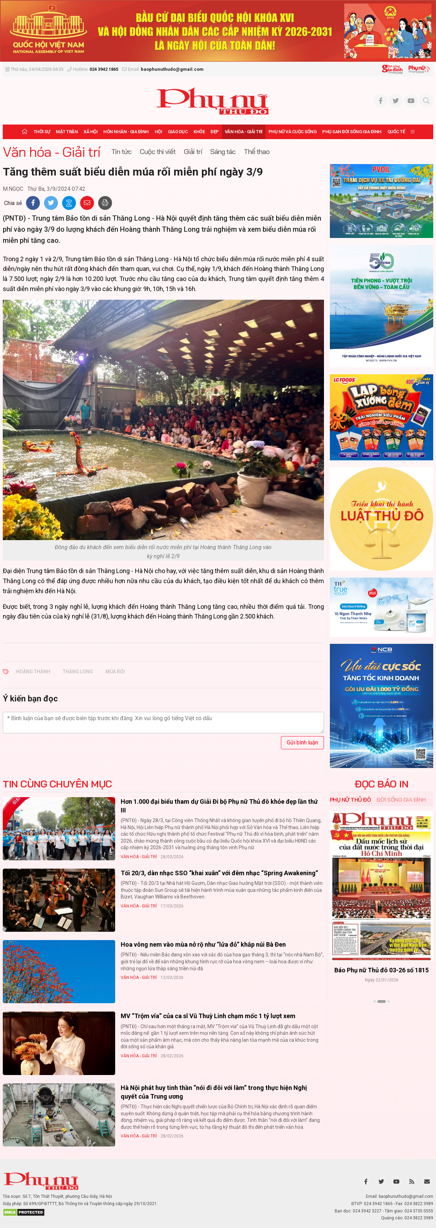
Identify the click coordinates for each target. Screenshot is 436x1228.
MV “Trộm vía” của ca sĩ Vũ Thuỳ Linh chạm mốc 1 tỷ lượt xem (208, 1016)
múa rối (115, 671)
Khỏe (199, 131)
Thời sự (42, 131)
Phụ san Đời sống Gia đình (352, 131)
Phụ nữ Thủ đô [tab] (350, 799)
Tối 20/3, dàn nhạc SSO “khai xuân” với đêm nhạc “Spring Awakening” (219, 873)
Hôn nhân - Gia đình (126, 131)
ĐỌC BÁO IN (381, 784)
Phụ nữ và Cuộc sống (292, 131)
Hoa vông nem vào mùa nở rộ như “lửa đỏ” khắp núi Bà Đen (203, 944)
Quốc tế (396, 131)
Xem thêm (381, 1013)
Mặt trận (67, 131)
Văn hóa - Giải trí (244, 131)
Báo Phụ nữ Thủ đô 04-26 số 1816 (381, 970)
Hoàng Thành (33, 671)
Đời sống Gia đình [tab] (401, 799)
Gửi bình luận (302, 742)
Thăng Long (78, 671)
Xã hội (90, 131)
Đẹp (215, 131)
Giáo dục (178, 131)
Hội (158, 131)
